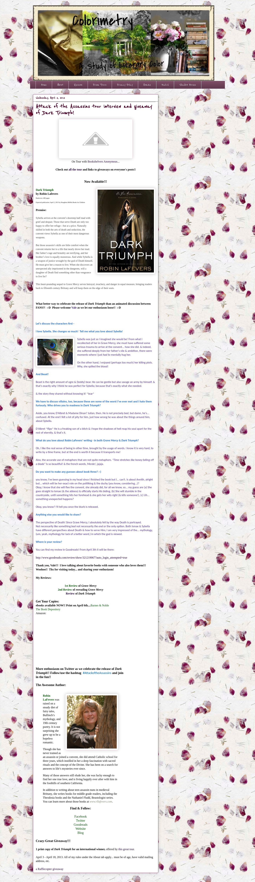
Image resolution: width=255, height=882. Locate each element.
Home (44, 85)
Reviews (78, 85)
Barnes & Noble (99, 605)
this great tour (126, 849)
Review (70, 593)
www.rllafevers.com (101, 801)
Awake (147, 85)
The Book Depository (48, 609)
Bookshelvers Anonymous (102, 161)
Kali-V (165, 85)
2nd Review (65, 589)
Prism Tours (99, 85)
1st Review (71, 585)
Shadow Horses (187, 85)
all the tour (75, 169)
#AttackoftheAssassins (97, 673)
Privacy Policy (125, 85)
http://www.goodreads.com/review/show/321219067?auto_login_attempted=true (81, 557)
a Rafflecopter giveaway (49, 868)
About (60, 85)
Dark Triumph (45, 189)
